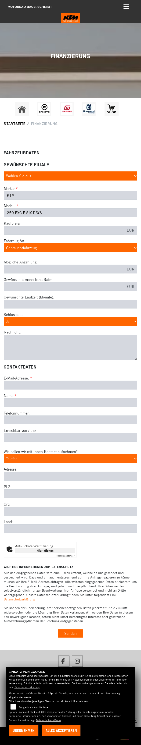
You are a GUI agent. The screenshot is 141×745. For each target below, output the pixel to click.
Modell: (10, 206)
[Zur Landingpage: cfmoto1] (44, 109)
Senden (70, 633)
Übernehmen (24, 730)
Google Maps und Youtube (33, 707)
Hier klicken (45, 551)
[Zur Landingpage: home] (22, 109)
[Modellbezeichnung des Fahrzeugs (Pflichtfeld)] (70, 212)
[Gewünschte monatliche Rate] (64, 286)
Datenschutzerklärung (19, 599)
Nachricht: (12, 332)
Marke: (9, 188)
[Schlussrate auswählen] (70, 321)
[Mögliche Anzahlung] (64, 269)
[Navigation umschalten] (126, 6)
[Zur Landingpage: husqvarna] (89, 109)
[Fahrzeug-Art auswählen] (70, 247)
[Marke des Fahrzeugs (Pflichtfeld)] (70, 195)
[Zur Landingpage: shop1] (112, 109)
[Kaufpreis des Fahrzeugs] (64, 230)
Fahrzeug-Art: (14, 240)
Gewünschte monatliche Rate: (28, 279)
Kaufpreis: (12, 223)
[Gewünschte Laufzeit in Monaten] (70, 304)
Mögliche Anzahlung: (21, 262)
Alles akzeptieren (61, 730)
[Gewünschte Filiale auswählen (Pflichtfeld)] (70, 175)
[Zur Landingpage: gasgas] (67, 109)
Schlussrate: (14, 314)
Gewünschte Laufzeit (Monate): (29, 297)
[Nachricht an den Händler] (70, 347)
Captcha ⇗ (66, 555)
